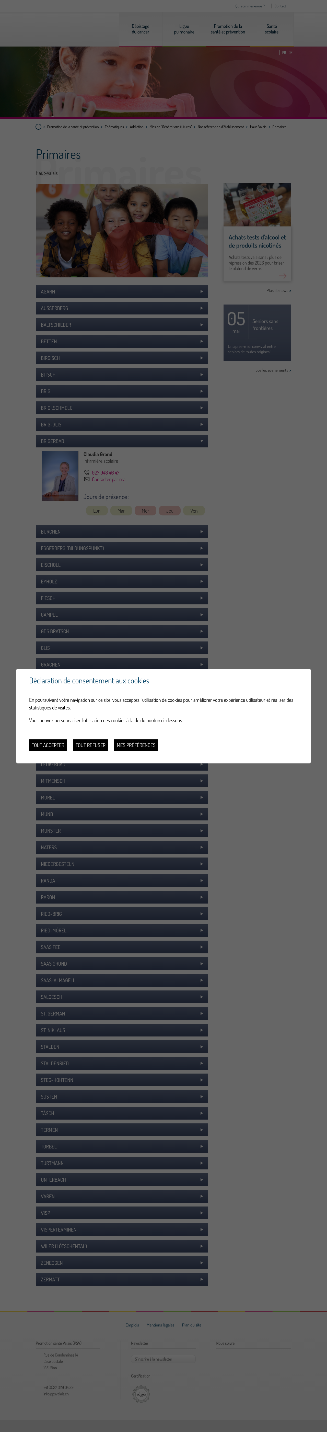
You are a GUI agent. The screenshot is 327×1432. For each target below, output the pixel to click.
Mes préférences (136, 745)
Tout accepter (48, 745)
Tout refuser (91, 745)
